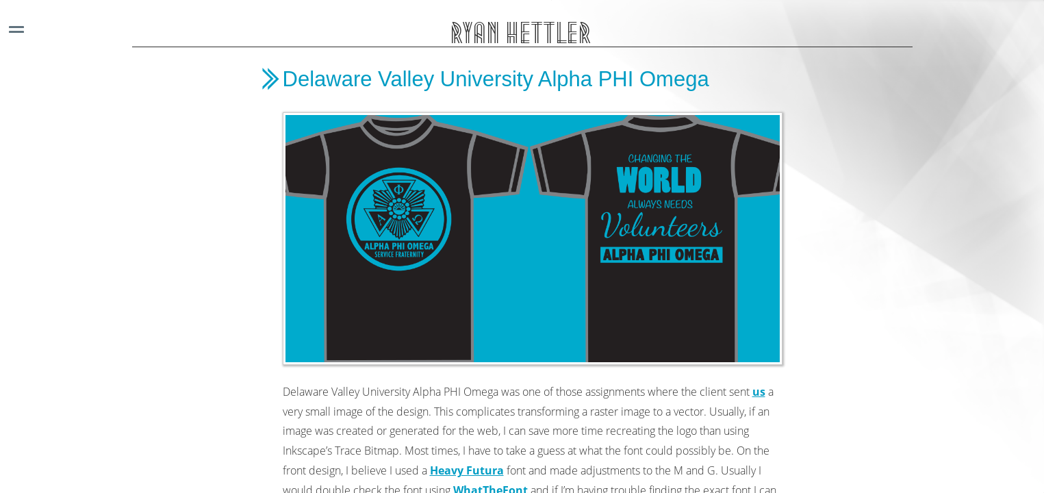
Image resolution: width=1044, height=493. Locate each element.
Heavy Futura (467, 470)
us (758, 391)
